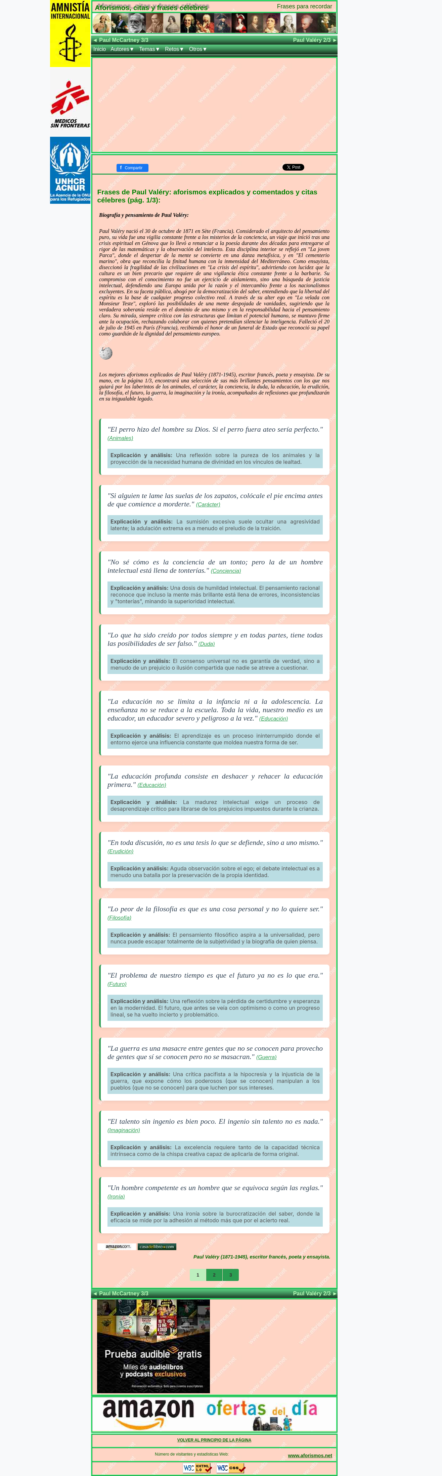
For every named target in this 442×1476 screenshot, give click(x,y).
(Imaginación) (123, 1130)
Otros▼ (198, 49)
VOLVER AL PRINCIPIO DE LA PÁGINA (214, 1440)
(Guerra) (266, 1057)
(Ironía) (116, 1197)
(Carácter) (208, 504)
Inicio (99, 49)
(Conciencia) (226, 571)
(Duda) (206, 644)
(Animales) (120, 438)
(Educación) (273, 719)
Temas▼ (149, 49)
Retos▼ (174, 49)
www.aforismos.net (310, 1455)
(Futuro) (117, 984)
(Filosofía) (119, 918)
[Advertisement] (214, 105)
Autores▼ (122, 49)
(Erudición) (120, 851)
